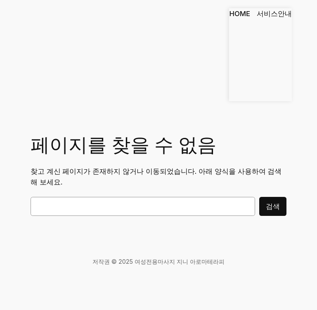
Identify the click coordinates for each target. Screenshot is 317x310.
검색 (273, 206)
